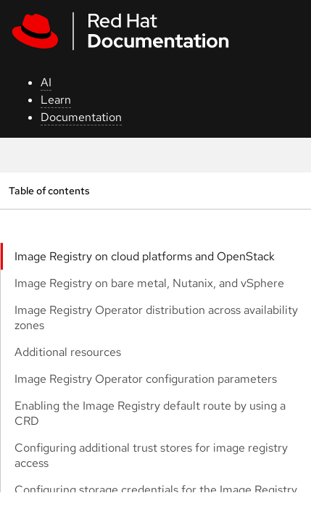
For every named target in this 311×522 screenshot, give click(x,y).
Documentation (81, 117)
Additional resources (67, 352)
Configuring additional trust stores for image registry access (151, 455)
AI (46, 82)
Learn (56, 99)
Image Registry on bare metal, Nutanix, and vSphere (149, 283)
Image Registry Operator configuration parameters (145, 378)
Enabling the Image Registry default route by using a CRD (150, 413)
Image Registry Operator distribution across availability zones (156, 317)
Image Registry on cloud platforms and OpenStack (144, 256)
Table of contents (49, 190)
